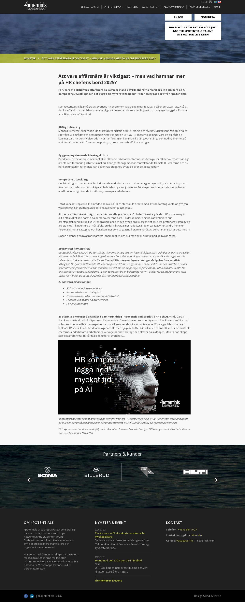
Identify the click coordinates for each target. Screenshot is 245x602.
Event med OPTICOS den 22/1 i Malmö (118, 560)
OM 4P (217, 6)
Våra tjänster (150, 6)
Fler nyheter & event (108, 580)
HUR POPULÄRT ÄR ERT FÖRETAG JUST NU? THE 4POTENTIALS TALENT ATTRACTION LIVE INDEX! (193, 31)
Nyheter (30, 58)
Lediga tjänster (90, 6)
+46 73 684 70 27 (187, 529)
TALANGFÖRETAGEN (199, 6)
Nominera (208, 17)
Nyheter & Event (113, 6)
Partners (132, 6)
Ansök (178, 17)
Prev (29, 480)
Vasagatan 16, (184, 540)
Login (204, 1)
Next (216, 480)
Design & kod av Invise (207, 596)
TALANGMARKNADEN (173, 6)
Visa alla (197, 535)
